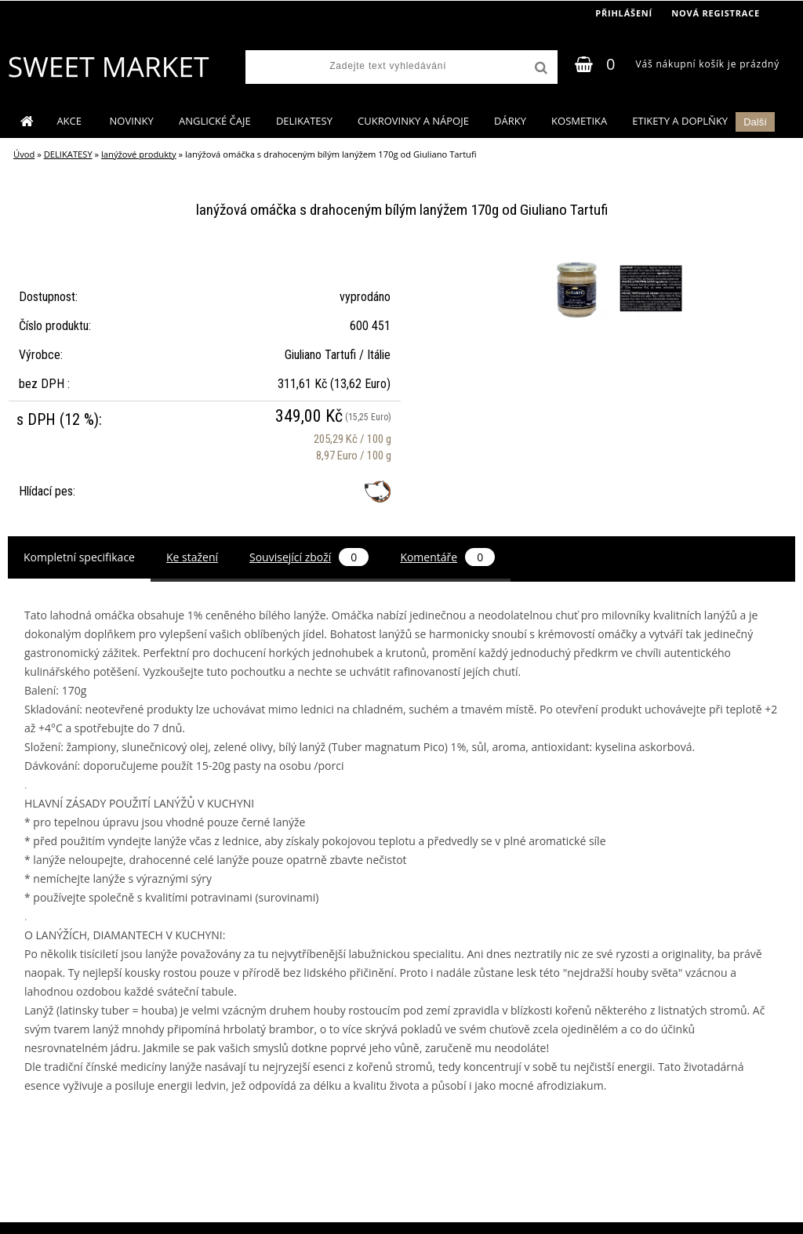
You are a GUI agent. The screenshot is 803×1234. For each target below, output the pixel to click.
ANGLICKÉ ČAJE (215, 121)
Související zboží (309, 557)
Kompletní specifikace (79, 557)
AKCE (70, 121)
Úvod (24, 154)
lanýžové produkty (138, 154)
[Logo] (108, 66)
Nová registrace (715, 13)
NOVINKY (132, 121)
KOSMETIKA (579, 121)
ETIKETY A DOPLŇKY (680, 121)
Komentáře (447, 557)
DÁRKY (510, 121)
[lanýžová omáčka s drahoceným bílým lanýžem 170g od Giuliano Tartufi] (579, 260)
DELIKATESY (304, 121)
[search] (539, 68)
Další (755, 122)
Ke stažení (192, 557)
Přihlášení (623, 13)
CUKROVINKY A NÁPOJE (413, 121)
